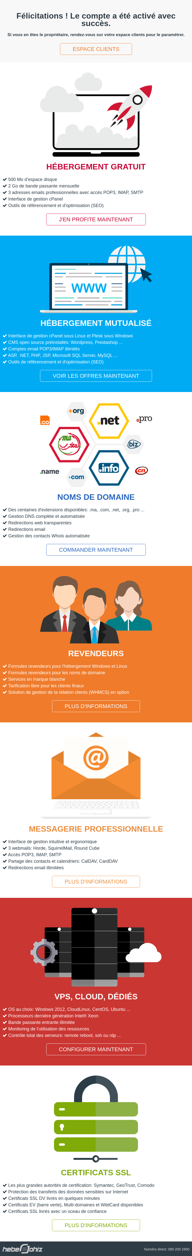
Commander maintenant (96, 550)
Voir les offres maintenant (96, 376)
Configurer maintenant (96, 1049)
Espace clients (96, 49)
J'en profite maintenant (96, 219)
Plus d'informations (96, 706)
